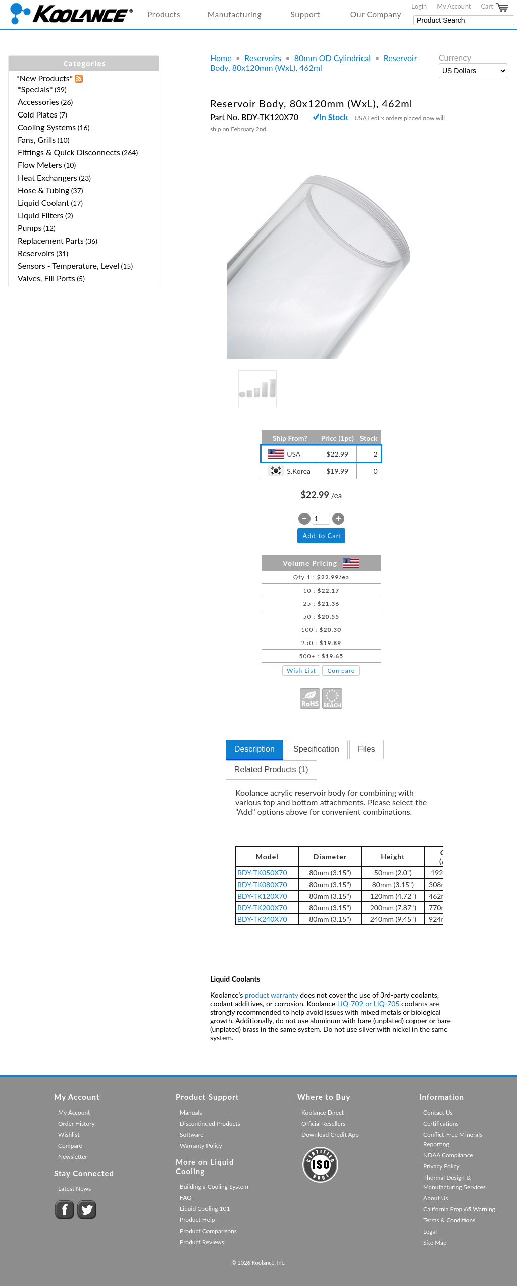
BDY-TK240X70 (262, 919)
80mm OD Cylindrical (332, 58)
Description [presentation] (254, 749)
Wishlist (68, 1134)
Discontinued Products (210, 1123)
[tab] (254, 750)
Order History (76, 1123)
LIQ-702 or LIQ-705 (368, 1003)
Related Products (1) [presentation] (271, 769)
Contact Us (437, 1112)
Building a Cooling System (214, 1186)
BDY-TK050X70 (262, 872)
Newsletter (72, 1156)
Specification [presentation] (316, 749)
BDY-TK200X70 (262, 907)
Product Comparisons (208, 1231)
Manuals (191, 1112)
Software (191, 1134)
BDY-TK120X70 (262, 896)
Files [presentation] (366, 749)
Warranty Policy (201, 1145)
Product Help (197, 1219)
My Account (454, 6)
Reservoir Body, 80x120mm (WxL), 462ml (313, 62)
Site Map (435, 1242)
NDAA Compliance (448, 1155)
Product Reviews (202, 1242)
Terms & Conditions (449, 1220)
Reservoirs (262, 58)
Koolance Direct (322, 1112)
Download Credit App (330, 1134)
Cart (495, 7)
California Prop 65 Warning (459, 1209)
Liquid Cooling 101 (205, 1208)
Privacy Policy (441, 1166)
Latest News (74, 1188)
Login (419, 6)
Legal (430, 1231)
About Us (435, 1198)
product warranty (271, 994)
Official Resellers (323, 1123)
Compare (341, 670)
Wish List (301, 670)
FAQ (186, 1197)
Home (221, 58)
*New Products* (44, 78)
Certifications (441, 1123)
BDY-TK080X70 (262, 884)
